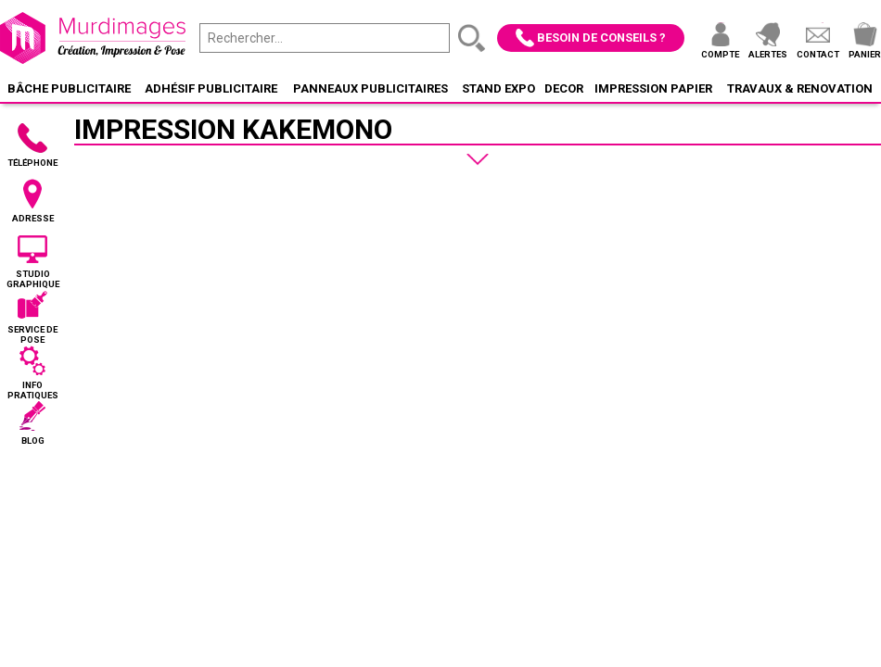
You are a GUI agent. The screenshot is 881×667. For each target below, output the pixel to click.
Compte (720, 54)
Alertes (767, 54)
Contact (818, 54)
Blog (33, 440)
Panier (865, 54)
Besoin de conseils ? (601, 37)
